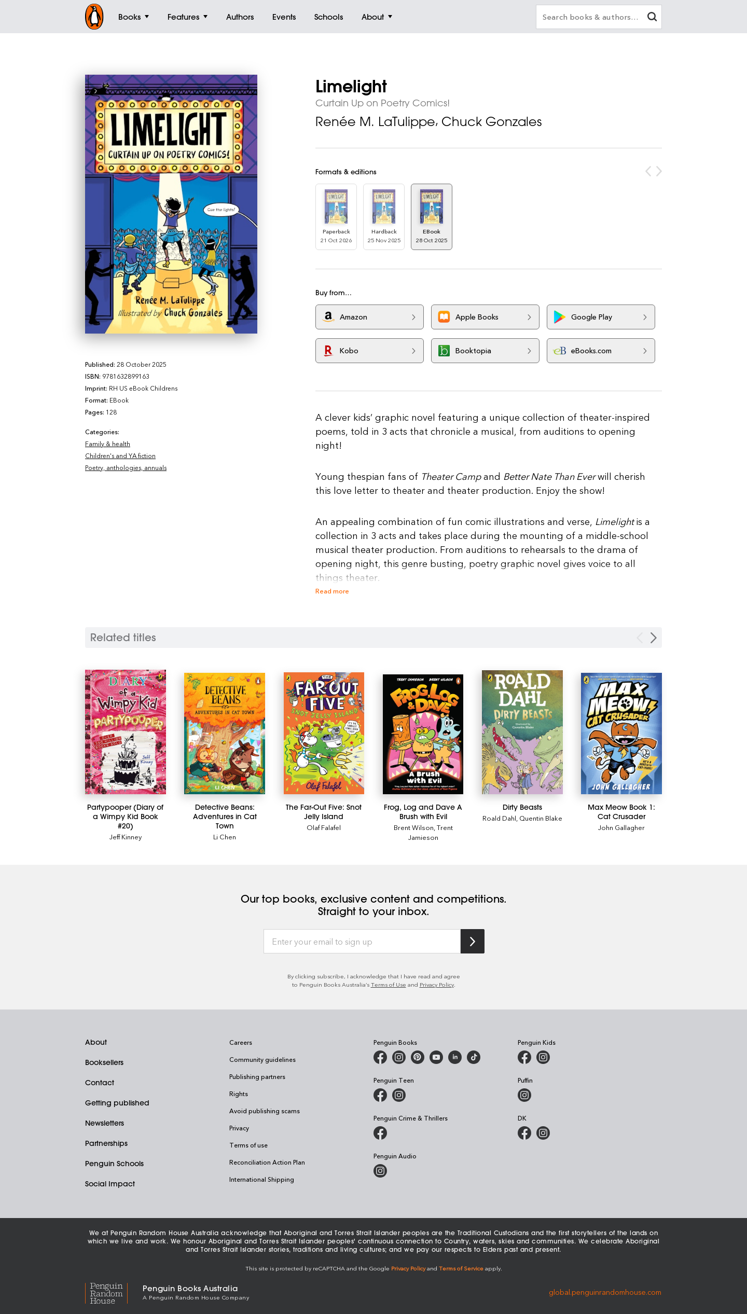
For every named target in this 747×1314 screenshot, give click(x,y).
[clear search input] (652, 18)
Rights (238, 1093)
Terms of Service (461, 1268)
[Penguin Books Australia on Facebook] (380, 1057)
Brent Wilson (414, 827)
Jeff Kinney (125, 836)
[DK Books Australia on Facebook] (524, 1133)
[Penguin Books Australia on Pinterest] (417, 1057)
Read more (332, 591)
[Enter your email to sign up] (362, 941)
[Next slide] (654, 637)
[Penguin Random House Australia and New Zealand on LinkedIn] (455, 1057)
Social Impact (110, 1183)
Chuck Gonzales (491, 121)
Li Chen (224, 836)
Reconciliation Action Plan (267, 1162)
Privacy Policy (437, 984)
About (96, 1042)
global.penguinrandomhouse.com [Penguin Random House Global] (605, 1291)
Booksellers (104, 1062)
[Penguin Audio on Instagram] (380, 1171)
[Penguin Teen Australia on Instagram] (399, 1095)
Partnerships (106, 1143)
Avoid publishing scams (264, 1110)
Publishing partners (257, 1076)
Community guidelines (262, 1059)
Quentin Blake (540, 818)
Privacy (239, 1127)
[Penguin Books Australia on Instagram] (399, 1057)
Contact (99, 1082)
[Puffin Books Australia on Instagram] (524, 1095)
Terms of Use (388, 984)
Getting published (117, 1103)
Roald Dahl (499, 818)
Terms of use (248, 1145)
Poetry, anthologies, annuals (126, 467)
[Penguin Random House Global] (114, 1291)
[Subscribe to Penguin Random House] (473, 941)
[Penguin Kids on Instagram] (543, 1057)
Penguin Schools (114, 1163)
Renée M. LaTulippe (375, 121)
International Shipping (261, 1179)
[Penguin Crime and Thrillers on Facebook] (380, 1133)
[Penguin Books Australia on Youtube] (436, 1057)
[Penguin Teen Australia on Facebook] (380, 1095)
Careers (240, 1042)
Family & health (107, 443)
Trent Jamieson (430, 832)
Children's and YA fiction (120, 455)
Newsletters (104, 1123)
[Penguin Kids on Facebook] (524, 1057)
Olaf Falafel (324, 827)
